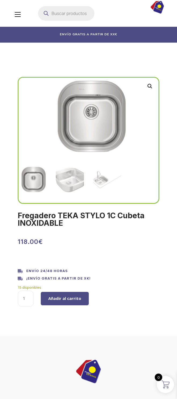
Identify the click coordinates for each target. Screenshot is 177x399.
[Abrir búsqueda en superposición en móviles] (66, 13)
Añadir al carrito (64, 298)
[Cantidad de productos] (26, 299)
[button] (150, 86)
